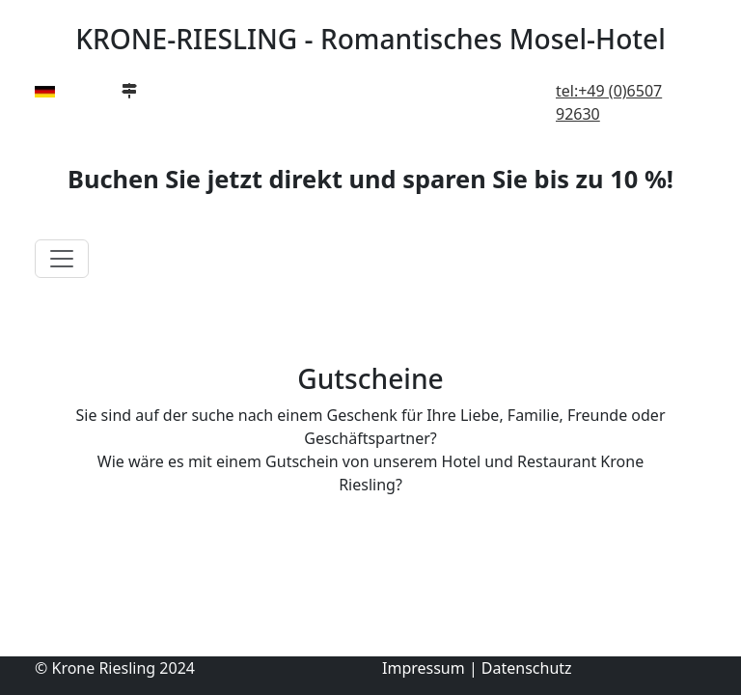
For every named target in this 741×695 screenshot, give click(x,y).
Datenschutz (526, 668)
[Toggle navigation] (62, 258)
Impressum (423, 668)
